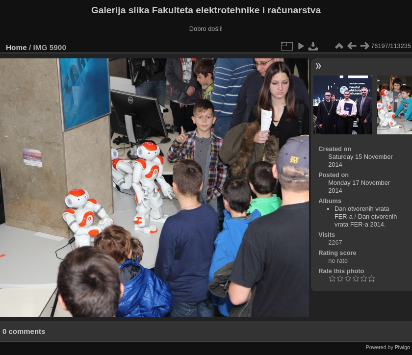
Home (16, 47)
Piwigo (402, 347)
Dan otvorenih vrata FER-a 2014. (366, 220)
